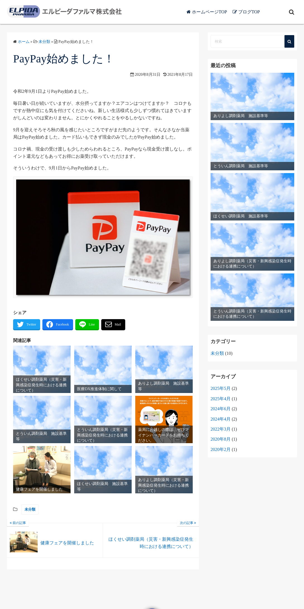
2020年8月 (221, 439)
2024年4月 (221, 419)
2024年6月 (221, 408)
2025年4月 (221, 398)
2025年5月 (221, 388)
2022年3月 (221, 429)
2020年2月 (221, 449)
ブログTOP (265, 11)
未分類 (30, 509)
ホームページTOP (225, 11)
